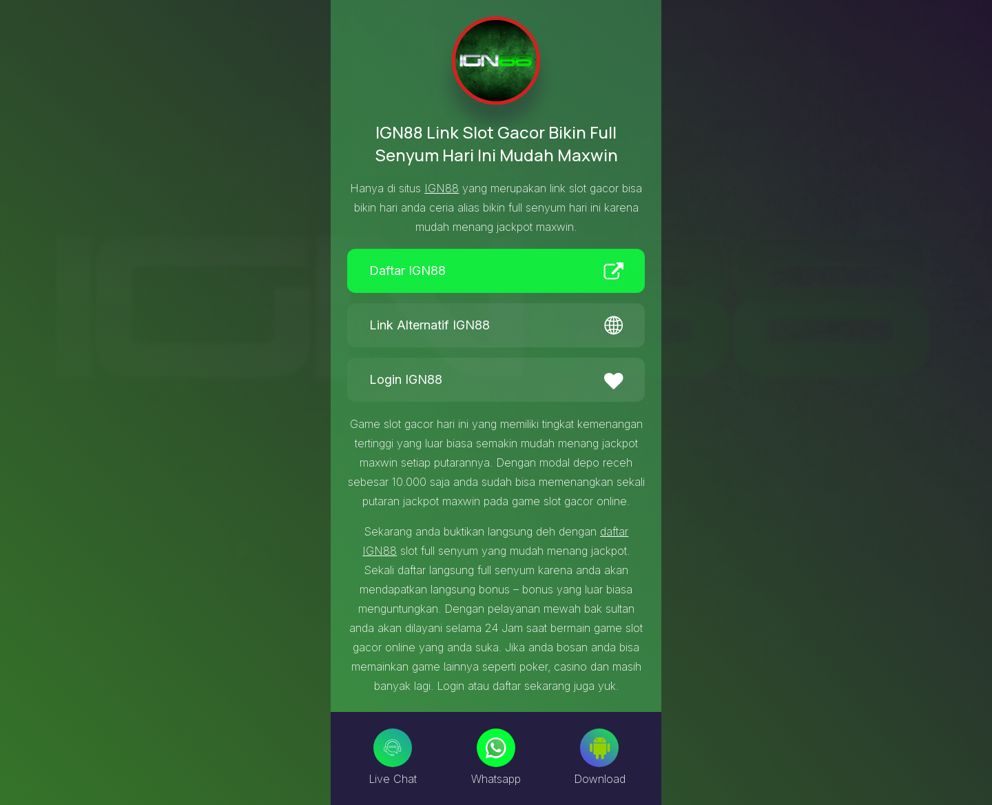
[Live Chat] (392, 747)
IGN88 (441, 188)
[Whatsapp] (496, 747)
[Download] (599, 747)
